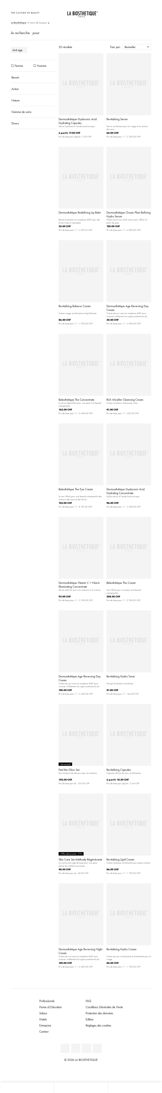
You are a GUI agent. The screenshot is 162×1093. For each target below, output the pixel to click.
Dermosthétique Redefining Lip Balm (80, 212)
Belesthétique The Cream (121, 583)
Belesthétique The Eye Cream (76, 489)
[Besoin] (33, 77)
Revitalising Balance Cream (75, 306)
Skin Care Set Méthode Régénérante (80, 859)
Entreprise (45, 1025)
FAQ (88, 1001)
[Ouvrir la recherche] (135, 1087)
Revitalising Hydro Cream (121, 949)
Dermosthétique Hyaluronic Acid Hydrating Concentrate (125, 491)
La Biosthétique (18, 22)
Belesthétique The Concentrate (76, 399)
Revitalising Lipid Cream (120, 859)
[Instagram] (97, 1048)
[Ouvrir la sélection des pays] (128, 12)
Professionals (47, 1001)
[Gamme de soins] (33, 111)
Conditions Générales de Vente (104, 1007)
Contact (43, 1031)
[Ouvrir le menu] (81, 1087)
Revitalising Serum (117, 119)
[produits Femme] (12, 65)
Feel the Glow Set (69, 770)
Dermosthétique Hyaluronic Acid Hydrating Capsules (78, 121)
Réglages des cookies (98, 1025)
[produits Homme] (35, 65)
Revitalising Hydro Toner (120, 676)
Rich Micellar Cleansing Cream (124, 399)
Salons (43, 1013)
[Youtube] (86, 1048)
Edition (89, 1019)
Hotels (43, 1019)
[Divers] (33, 123)
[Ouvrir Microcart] (147, 12)
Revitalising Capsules (118, 770)
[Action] (33, 89)
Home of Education (50, 1007)
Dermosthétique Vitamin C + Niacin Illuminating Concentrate (79, 584)
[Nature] (33, 100)
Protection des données (99, 1013)
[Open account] (137, 12)
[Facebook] (75, 1048)
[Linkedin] (65, 1048)
